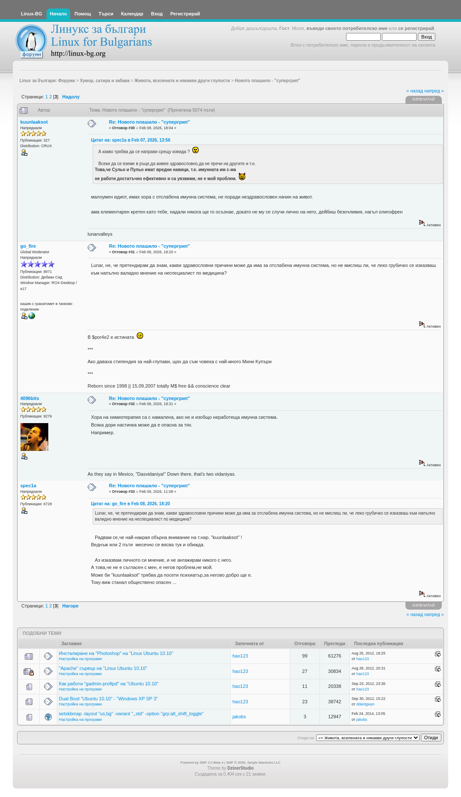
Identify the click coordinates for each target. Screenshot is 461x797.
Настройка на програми (80, 659)
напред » (434, 90)
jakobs (239, 716)
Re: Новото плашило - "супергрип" (149, 121)
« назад (414, 90)
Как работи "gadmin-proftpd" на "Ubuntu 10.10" (109, 683)
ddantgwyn (365, 704)
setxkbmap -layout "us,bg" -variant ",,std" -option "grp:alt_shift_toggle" (131, 713)
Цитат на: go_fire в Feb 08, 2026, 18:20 (130, 503)
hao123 (240, 655)
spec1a (28, 485)
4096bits (30, 398)
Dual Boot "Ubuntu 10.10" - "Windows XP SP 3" (108, 698)
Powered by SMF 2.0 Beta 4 (202, 762)
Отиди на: (305, 738)
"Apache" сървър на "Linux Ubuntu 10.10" (103, 668)
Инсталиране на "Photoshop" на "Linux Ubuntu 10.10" (116, 653)
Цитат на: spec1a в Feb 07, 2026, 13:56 (130, 140)
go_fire (28, 246)
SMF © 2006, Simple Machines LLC (253, 762)
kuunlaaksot (34, 121)
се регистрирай (416, 28)
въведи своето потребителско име (347, 28)
